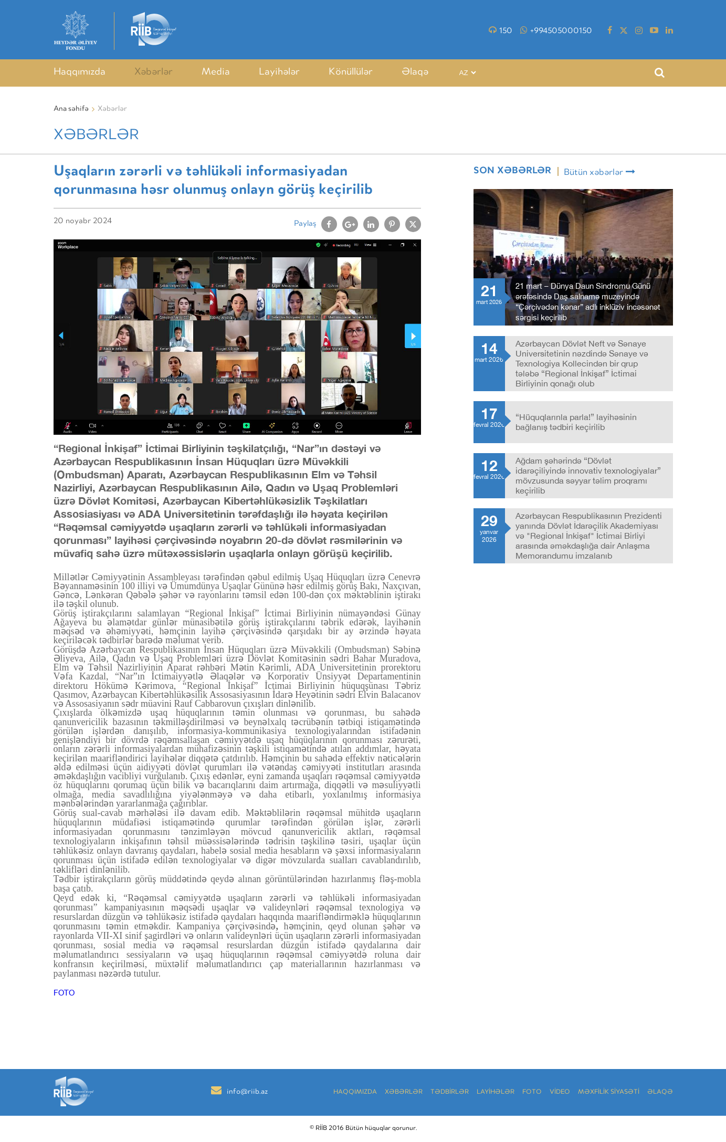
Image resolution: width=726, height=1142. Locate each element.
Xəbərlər (153, 72)
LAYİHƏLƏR (495, 1092)
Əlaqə (415, 72)
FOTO (64, 992)
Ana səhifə (71, 109)
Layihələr (279, 72)
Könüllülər (351, 72)
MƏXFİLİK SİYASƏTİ (608, 1092)
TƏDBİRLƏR (449, 1092)
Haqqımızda (80, 72)
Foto (532, 1092)
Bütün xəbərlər (599, 172)
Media (216, 72)
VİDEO (560, 1092)
